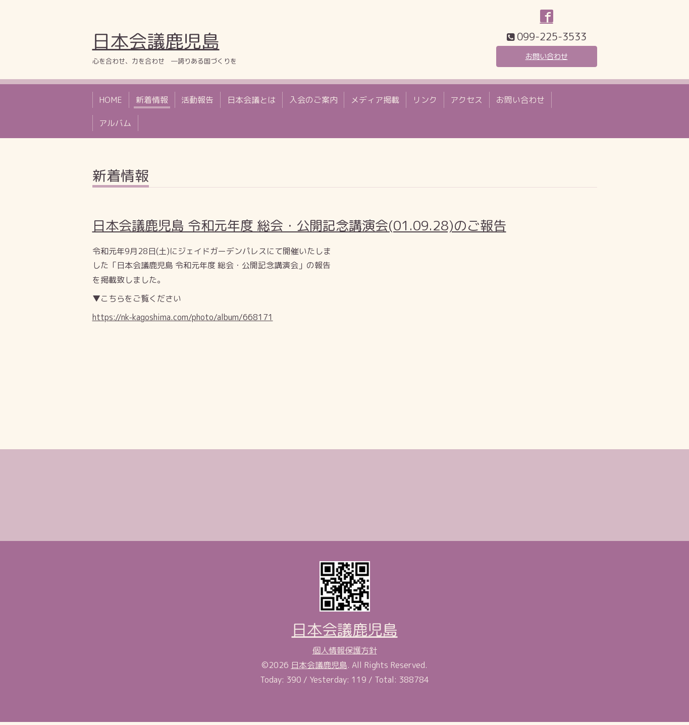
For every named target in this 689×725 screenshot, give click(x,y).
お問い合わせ (546, 58)
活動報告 (197, 102)
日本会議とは (251, 102)
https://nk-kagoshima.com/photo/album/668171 (182, 319)
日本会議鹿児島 (156, 43)
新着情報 (152, 102)
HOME (110, 102)
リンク (425, 102)
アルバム (115, 125)
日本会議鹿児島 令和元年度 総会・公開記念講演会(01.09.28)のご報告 (299, 228)
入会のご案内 (313, 102)
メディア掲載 (375, 102)
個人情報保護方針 (344, 652)
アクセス (466, 102)
